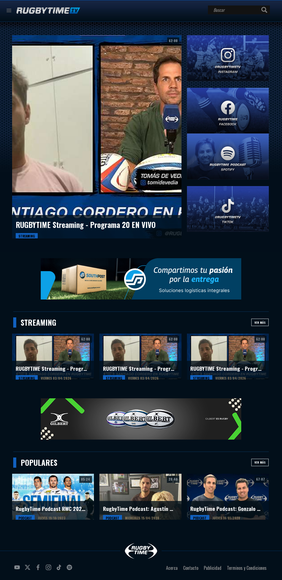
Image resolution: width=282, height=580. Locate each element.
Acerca (172, 568)
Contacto (190, 568)
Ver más (259, 322)
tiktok (59, 569)
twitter (28, 569)
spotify (70, 569)
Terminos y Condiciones (247, 568)
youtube (17, 569)
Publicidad (212, 568)
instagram (49, 569)
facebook (38, 569)
